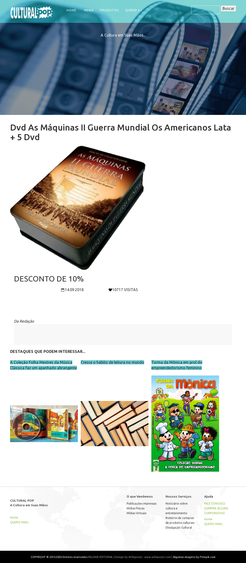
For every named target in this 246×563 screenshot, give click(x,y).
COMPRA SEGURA (216, 508)
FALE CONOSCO (214, 503)
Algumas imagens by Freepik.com (194, 556)
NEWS (89, 10)
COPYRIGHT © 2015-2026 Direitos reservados (59, 556)
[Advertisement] (123, 71)
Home (71, 10)
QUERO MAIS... (20, 522)
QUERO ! (133, 10)
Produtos (109, 10)
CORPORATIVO (214, 513)
